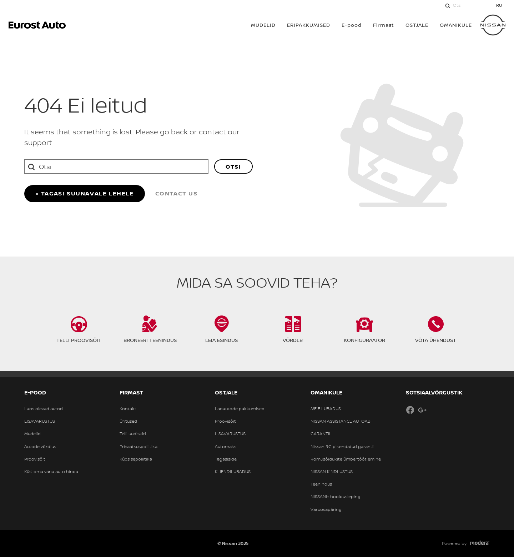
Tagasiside (226, 459)
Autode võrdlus (40, 446)
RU (499, 5)
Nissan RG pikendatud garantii (342, 446)
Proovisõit (34, 459)
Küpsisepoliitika (136, 459)
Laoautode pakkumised (239, 409)
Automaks (225, 446)
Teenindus (321, 484)
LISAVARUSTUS (39, 421)
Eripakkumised (308, 24)
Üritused (128, 421)
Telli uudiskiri (133, 434)
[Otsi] (447, 5)
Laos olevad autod (43, 409)
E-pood (352, 24)
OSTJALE (416, 24)
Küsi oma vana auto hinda (51, 471)
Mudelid (32, 434)
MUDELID (263, 24)
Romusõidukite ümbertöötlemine (346, 459)
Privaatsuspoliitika (138, 446)
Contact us (176, 193)
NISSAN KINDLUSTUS (332, 471)
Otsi (233, 166)
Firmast (383, 24)
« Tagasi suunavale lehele (84, 193)
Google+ (422, 410)
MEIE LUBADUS (326, 409)
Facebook (410, 410)
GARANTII (320, 434)
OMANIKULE (456, 24)
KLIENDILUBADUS (233, 471)
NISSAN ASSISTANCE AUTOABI (341, 421)
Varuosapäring (326, 509)
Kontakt (128, 409)
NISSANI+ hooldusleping (336, 496)
